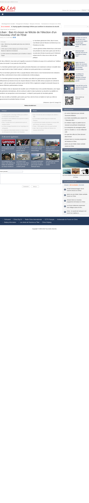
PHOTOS (5, 20)
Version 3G (65, 10)
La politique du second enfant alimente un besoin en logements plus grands (80, 77)
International (12, 29)
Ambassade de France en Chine (67, 219)
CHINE (5, 17)
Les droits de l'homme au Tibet (29, 222)
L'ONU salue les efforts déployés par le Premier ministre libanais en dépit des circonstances (14, 49)
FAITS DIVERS (53, 17)
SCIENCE (36, 17)
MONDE (20, 17)
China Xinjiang (46, 222)
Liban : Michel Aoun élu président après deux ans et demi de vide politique (15, 45)
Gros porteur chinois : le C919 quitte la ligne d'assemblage (37, 148)
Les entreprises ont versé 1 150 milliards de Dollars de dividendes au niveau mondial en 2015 (8, 165)
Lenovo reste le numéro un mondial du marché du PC (8, 148)
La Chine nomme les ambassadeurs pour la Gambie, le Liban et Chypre (16, 54)
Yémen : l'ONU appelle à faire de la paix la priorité (45, 126)
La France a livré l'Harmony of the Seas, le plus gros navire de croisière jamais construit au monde (22, 165)
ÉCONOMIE (12, 17)
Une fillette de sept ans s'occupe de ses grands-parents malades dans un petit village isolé (22, 150)
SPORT (70, 17)
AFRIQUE (28, 17)
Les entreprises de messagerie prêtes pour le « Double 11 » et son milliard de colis (76, 130)
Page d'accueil (3, 29)
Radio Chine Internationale (33, 219)
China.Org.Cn (17, 219)
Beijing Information (10, 222)
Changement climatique (22, 24)
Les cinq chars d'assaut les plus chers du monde (52, 163)
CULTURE (44, 17)
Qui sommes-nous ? (75, 10)
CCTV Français (49, 219)
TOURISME (78, 17)
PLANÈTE (63, 17)
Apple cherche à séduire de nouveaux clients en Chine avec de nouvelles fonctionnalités (81, 66)
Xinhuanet (7, 219)
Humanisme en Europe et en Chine (51, 24)
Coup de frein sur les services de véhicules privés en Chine (81, 87)
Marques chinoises (35, 24)
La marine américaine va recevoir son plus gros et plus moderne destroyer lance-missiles (37, 165)
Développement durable (8, 24)
